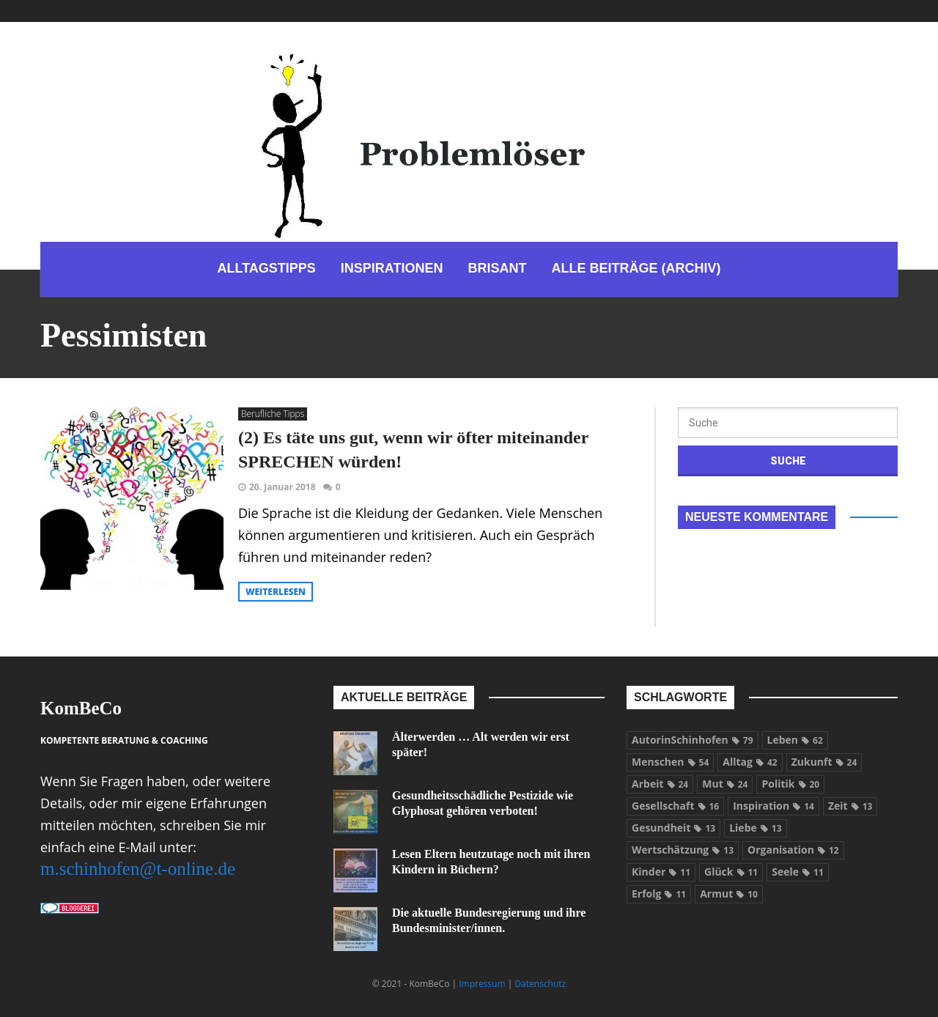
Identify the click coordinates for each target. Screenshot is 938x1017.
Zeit (850, 806)
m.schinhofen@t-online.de (137, 869)
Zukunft (824, 762)
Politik (790, 784)
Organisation (793, 850)
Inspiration (773, 806)
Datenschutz (540, 983)
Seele (798, 872)
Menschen (670, 762)
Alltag (750, 762)
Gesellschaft (675, 806)
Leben (795, 740)
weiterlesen (275, 591)
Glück (731, 872)
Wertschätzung (683, 850)
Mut (724, 784)
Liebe (755, 828)
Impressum (482, 983)
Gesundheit (673, 828)
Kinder (661, 872)
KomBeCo (81, 708)
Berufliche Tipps (272, 413)
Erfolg (659, 893)
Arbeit (660, 784)
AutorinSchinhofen (692, 740)
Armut (729, 893)
